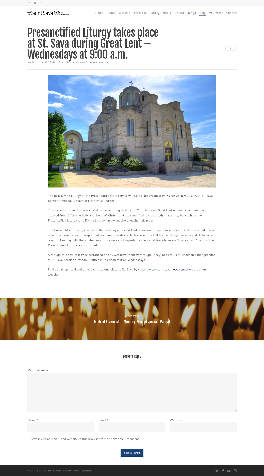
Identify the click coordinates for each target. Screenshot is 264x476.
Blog (202, 12)
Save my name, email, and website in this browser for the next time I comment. (85, 439)
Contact (231, 12)
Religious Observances (97, 62)
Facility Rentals (160, 12)
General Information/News (72, 62)
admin (33, 62)
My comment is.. (38, 370)
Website (175, 420)
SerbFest (140, 12)
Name (32, 420)
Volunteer (216, 12)
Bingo (192, 12)
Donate (179, 12)
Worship (124, 12)
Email (103, 420)
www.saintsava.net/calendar (168, 269)
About (111, 12)
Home (99, 12)
